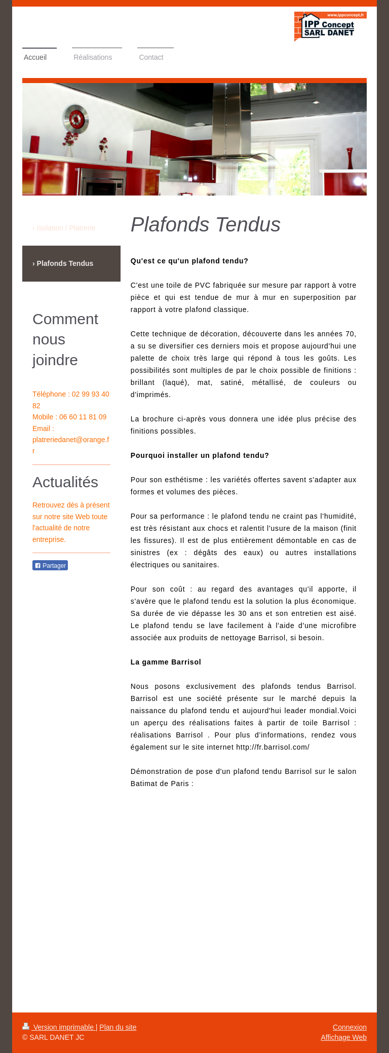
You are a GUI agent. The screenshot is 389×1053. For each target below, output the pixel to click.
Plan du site (117, 1027)
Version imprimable (59, 1027)
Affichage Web (344, 1037)
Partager (50, 565)
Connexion (350, 1027)
